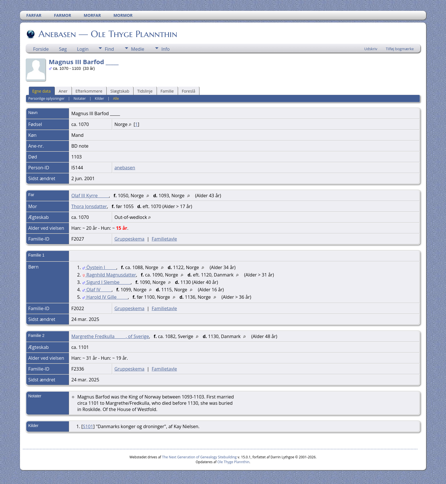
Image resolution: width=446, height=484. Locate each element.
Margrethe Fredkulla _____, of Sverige (110, 336)
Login (83, 49)
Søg (63, 49)
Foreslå (188, 91)
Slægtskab (119, 91)
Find (109, 49)
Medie (137, 49)
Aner (62, 91)
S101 (88, 426)
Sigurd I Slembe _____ (106, 282)
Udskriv (370, 48)
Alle (116, 98)
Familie (167, 91)
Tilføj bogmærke (400, 48)
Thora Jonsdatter (89, 206)
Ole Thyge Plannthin (233, 461)
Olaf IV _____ (97, 289)
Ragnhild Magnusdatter (109, 275)
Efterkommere (89, 91)
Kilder (99, 98)
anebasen (124, 167)
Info (165, 49)
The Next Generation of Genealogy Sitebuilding (199, 457)
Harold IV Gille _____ (105, 297)
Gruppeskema (129, 239)
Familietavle (164, 239)
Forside (41, 49)
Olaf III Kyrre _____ (90, 195)
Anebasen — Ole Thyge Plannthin (107, 34)
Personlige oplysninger (46, 98)
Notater (80, 98)
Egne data (41, 91)
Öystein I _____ (99, 267)
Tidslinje (145, 91)
